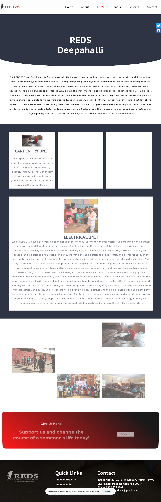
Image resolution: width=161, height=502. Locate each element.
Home (69, 7)
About (85, 7)
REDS (100, 7)
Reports (134, 7)
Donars (116, 7)
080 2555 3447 (114, 487)
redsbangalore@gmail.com (121, 490)
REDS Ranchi (63, 484)
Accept (108, 491)
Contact (152, 7)
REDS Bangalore (65, 479)
